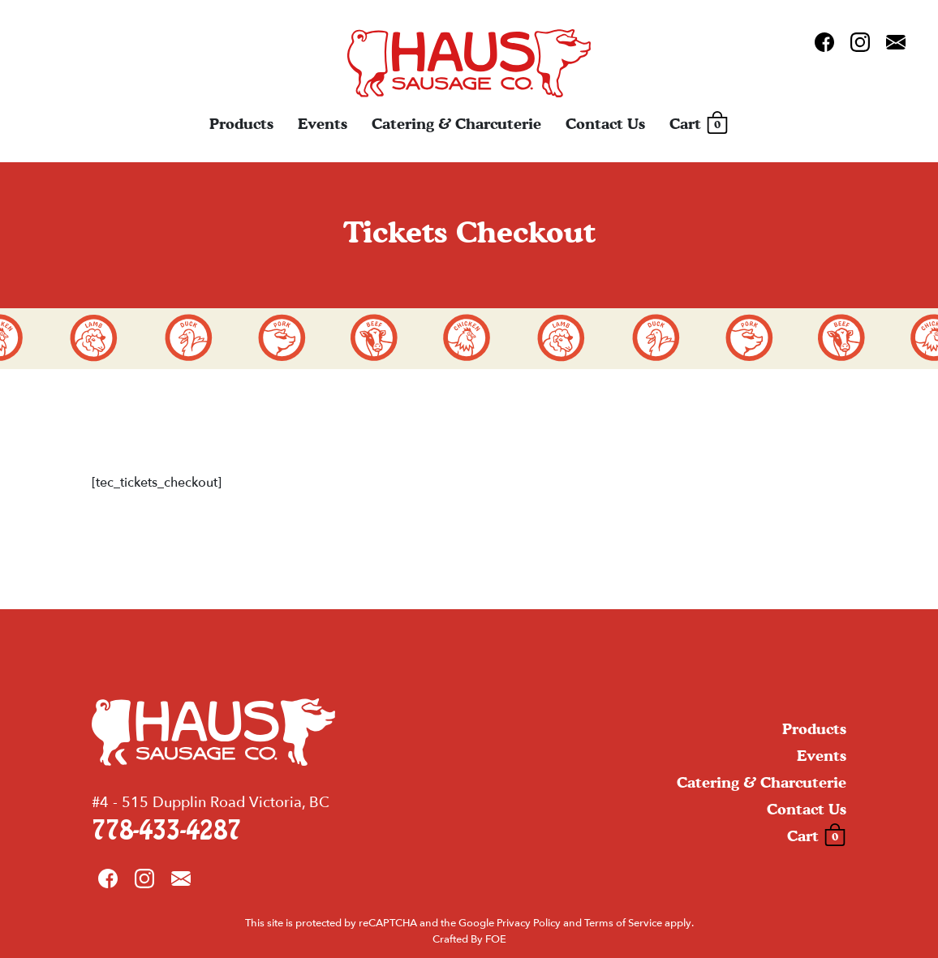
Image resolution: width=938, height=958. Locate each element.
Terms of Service (623, 923)
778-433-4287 (166, 831)
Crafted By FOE (469, 939)
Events (322, 123)
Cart (699, 124)
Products (241, 123)
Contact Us (605, 123)
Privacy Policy (529, 923)
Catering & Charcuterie (456, 123)
